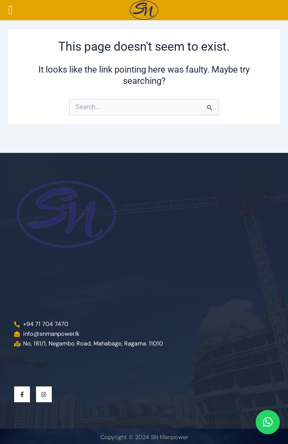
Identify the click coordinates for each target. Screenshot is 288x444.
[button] (268, 422)
